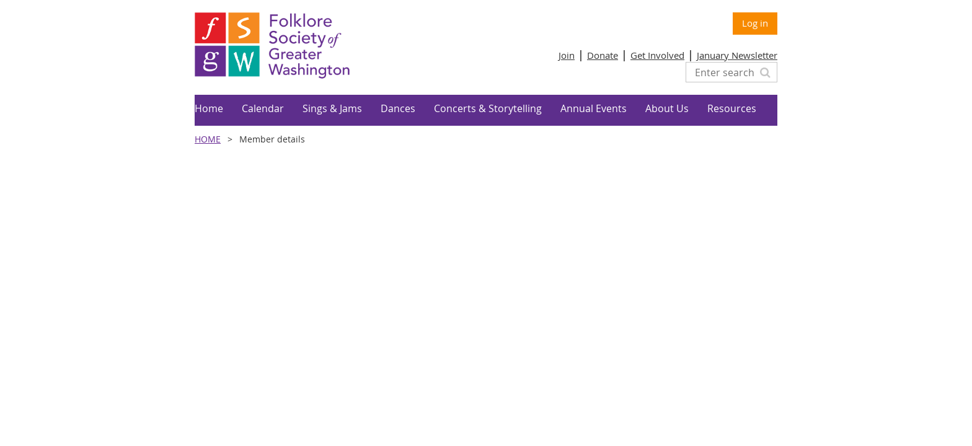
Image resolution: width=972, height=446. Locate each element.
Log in (755, 23)
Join (567, 55)
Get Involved (657, 55)
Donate (602, 55)
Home (208, 139)
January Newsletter (737, 55)
